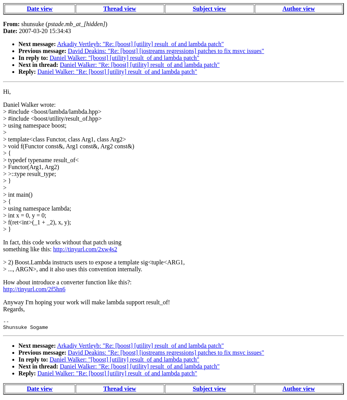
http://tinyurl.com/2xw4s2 (85, 249)
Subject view (209, 8)
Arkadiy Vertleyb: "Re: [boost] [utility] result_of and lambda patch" (140, 44)
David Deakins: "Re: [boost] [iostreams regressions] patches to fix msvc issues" (166, 51)
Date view (40, 8)
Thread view (119, 8)
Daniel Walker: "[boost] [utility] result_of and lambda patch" (124, 58)
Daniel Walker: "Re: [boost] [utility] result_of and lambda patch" (140, 64)
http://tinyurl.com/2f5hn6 (34, 289)
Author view (298, 8)
